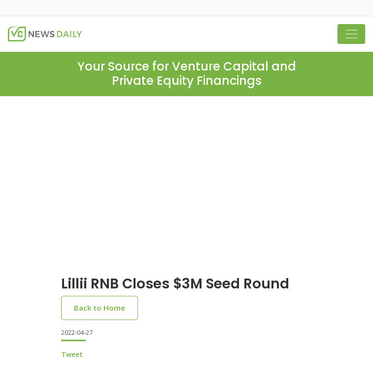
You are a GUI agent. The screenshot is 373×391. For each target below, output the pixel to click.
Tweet (72, 354)
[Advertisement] (186, 194)
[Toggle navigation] (351, 34)
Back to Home (99, 308)
